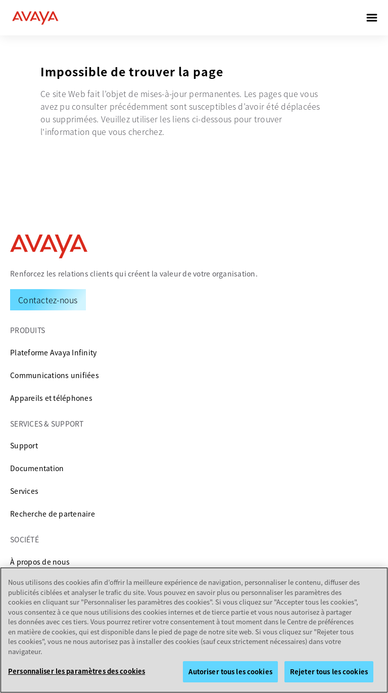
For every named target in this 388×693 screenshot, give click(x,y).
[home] (35, 17)
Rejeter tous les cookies (329, 671)
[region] (194, 630)
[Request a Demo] (48, 299)
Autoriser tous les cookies (230, 671)
